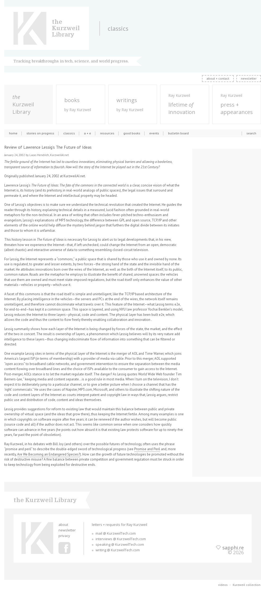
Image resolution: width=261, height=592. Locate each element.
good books (131, 133)
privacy (64, 535)
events (154, 133)
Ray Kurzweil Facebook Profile (64, 548)
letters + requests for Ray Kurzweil (119, 524)
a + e (87, 133)
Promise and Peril (147, 449)
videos (223, 585)
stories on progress (40, 133)
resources (107, 133)
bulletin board (178, 133)
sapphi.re (233, 547)
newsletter (248, 78)
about (63, 524)
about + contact (217, 78)
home (13, 133)
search (251, 133)
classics (69, 133)
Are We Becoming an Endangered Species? (48, 454)
